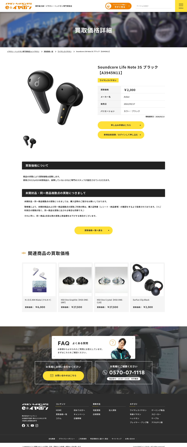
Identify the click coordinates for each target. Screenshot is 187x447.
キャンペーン (79, 414)
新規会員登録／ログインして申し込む (121, 134)
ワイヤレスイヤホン (138, 410)
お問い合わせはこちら (65, 375)
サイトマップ (117, 439)
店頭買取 (96, 414)
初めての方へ (79, 410)
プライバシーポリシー (67, 439)
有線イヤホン (135, 414)
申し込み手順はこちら (121, 125)
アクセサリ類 (157, 422)
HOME (59, 410)
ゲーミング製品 (158, 410)
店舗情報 (77, 418)
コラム (59, 418)
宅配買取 (96, 410)
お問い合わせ (130, 439)
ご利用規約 (82, 439)
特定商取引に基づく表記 (99, 439)
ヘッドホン (134, 418)
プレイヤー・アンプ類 (139, 422)
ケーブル (155, 418)
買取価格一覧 (61, 414)
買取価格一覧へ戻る (93, 230)
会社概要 (52, 439)
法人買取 (112, 410)
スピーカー (156, 414)
